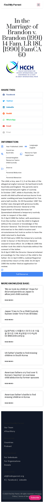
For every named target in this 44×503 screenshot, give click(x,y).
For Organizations (12, 461)
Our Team (8, 427)
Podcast (8, 446)
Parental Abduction (13, 173)
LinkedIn (23, 480)
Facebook (12, 480)
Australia (10, 153)
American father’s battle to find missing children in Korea (20, 396)
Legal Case (29, 155)
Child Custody (11, 163)
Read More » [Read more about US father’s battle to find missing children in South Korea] (9, 361)
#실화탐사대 (25, 333)
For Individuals (10, 457)
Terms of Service (25, 496)
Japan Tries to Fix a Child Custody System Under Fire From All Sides (21, 312)
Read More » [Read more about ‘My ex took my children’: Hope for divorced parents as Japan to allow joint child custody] (9, 300)
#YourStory (9, 431)
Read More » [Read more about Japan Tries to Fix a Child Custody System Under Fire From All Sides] (9, 319)
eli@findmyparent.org (14, 476)
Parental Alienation (13, 178)
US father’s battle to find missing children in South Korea (21, 354)
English (32, 148)
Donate (7, 465)
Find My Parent (12, 4)
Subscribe (35, 498)
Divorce (9, 168)
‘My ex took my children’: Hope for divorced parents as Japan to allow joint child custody (21, 291)
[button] (22, 94)
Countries (8, 442)
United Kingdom (12, 158)
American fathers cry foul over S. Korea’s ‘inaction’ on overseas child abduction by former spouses (22, 375)
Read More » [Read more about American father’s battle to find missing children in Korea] (9, 403)
